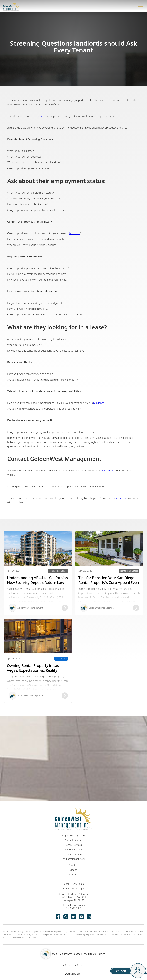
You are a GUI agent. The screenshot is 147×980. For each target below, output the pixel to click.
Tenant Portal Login (73, 883)
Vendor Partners (73, 854)
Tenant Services (73, 844)
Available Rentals (73, 840)
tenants (42, 116)
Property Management (73, 835)
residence (98, 403)
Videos (73, 869)
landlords (74, 233)
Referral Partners (73, 849)
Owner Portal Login (73, 888)
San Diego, (108, 470)
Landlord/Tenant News (74, 858)
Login (68, 965)
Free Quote (73, 879)
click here (121, 498)
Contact (73, 874)
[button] (140, 6)
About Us (73, 865)
